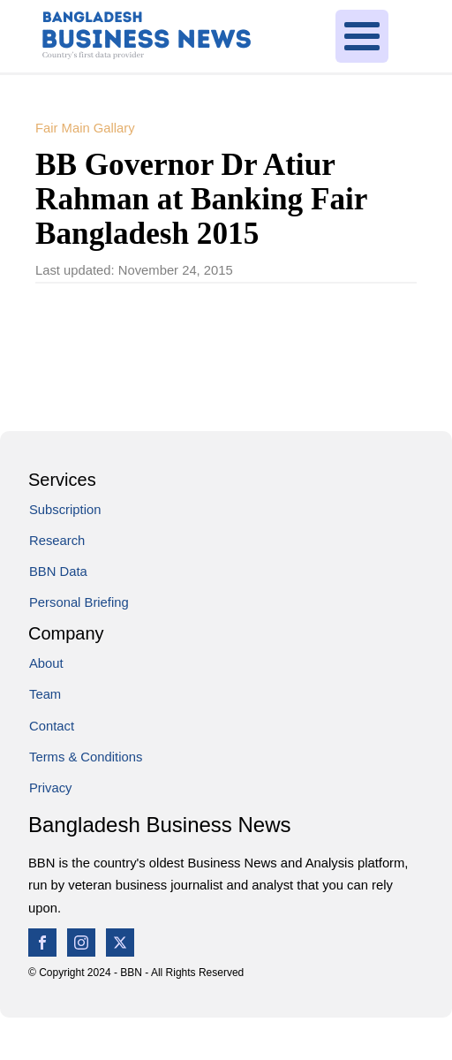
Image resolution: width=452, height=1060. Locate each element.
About (46, 663)
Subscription (65, 510)
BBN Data (58, 571)
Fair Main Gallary (85, 128)
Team (45, 694)
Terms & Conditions (85, 757)
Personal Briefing (79, 602)
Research (57, 541)
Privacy (50, 788)
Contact (51, 726)
